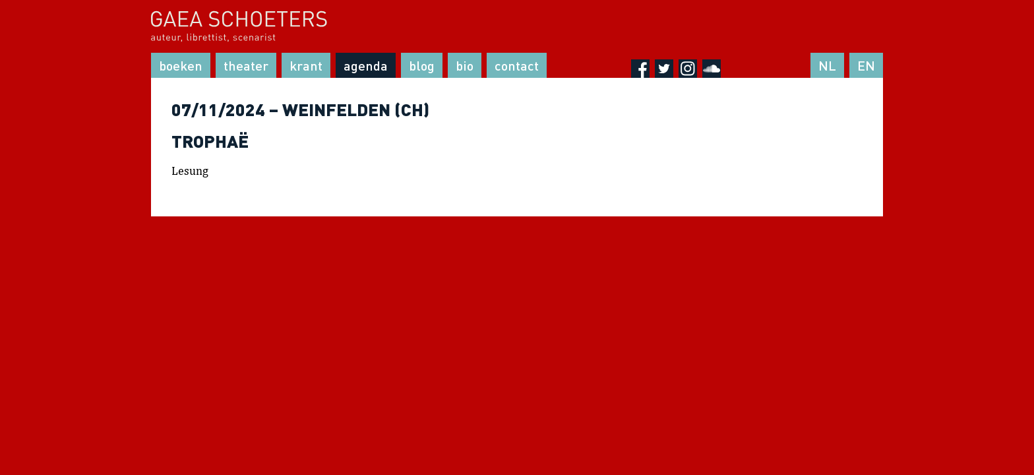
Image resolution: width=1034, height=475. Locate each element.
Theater (246, 65)
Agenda (366, 65)
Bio (464, 65)
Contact (517, 65)
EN (866, 65)
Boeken (180, 65)
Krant (305, 65)
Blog (422, 65)
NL (827, 65)
